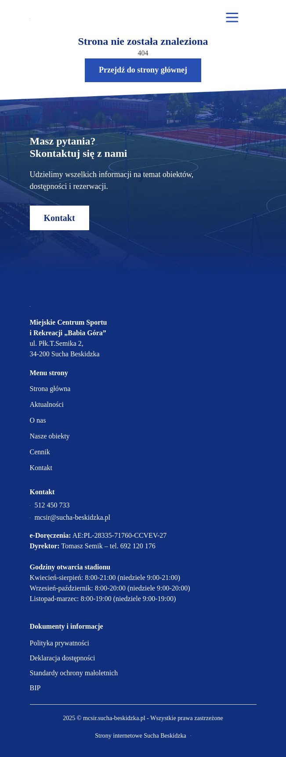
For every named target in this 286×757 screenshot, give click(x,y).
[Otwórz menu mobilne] (232, 18)
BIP (35, 688)
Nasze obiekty (50, 436)
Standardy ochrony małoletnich (74, 673)
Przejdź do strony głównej (143, 69)
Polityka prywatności (60, 643)
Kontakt (59, 218)
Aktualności (47, 404)
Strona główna (50, 388)
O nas (38, 420)
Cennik (40, 452)
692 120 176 (138, 546)
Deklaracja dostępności (62, 658)
